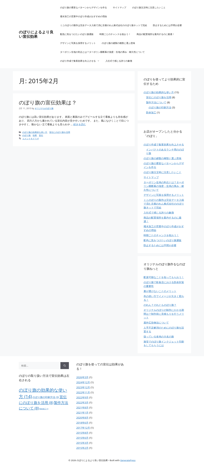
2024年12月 (83, 382)
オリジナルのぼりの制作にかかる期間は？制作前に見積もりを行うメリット (164, 313)
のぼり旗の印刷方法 (160, 107)
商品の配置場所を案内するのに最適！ (155, 34)
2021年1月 (82, 412)
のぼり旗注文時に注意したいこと (149, 7)
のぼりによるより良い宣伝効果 (36, 34)
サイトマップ (119, 7)
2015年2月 (82, 448)
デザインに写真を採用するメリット (78, 43)
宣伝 (41, 135)
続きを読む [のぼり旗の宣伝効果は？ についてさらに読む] (79, 124)
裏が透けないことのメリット (160, 291)
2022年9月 (82, 397)
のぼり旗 (26, 135)
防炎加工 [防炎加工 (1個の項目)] (43, 409)
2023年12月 (83, 387)
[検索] (64, 365)
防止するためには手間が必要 (167, 25)
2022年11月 (83, 392)
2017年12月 (83, 427)
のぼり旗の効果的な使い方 (34, 132)
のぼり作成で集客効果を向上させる (81, 60)
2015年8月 (82, 432)
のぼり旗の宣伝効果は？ (48, 102)
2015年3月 (82, 443)
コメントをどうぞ (30, 138)
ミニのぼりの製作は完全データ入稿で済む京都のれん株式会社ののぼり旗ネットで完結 (103, 25)
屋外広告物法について (156, 322)
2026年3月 (82, 377)
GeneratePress (128, 460)
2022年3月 (82, 402)
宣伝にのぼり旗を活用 (59, 132)
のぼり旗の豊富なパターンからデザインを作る (83, 7)
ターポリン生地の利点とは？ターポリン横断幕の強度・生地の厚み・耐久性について (102, 51)
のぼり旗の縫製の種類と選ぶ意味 (118, 43)
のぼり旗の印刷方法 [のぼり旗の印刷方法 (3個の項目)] (46, 397)
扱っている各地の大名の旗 (159, 336)
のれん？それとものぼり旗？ (160, 305)
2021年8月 (82, 407)
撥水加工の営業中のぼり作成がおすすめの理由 (83, 16)
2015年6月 (82, 437)
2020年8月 (82, 417)
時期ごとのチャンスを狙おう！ (115, 34)
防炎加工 (151, 112)
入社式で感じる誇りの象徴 (118, 60)
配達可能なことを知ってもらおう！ (164, 277)
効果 (35, 135)
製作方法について (156, 102)
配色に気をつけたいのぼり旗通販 (77, 34)
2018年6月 (82, 422)
